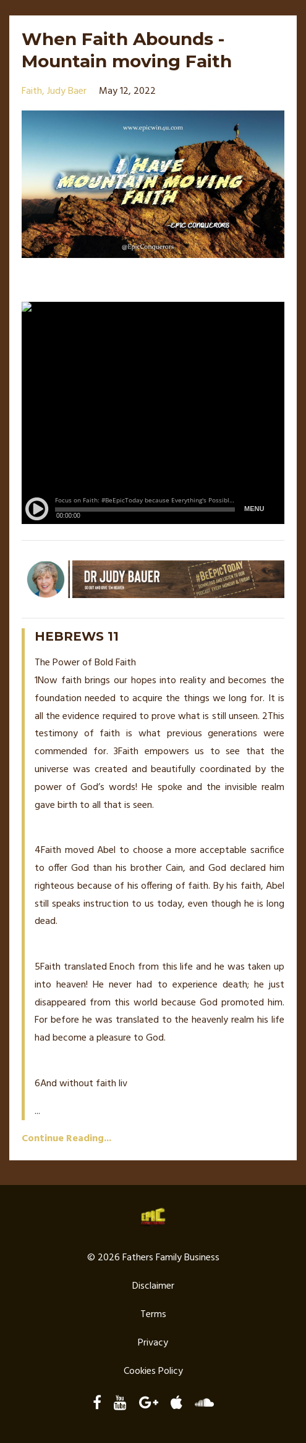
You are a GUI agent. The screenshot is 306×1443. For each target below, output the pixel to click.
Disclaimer (153, 1286)
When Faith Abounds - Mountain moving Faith (127, 50)
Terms (153, 1315)
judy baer (67, 91)
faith (32, 91)
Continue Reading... (66, 1139)
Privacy (153, 1343)
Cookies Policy (153, 1371)
